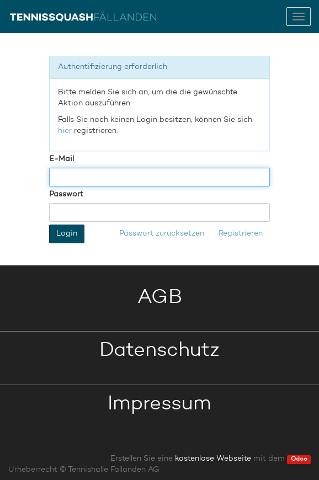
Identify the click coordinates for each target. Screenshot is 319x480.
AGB (159, 298)
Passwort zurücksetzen (161, 233)
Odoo (299, 459)
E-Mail (61, 159)
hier (65, 131)
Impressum (159, 404)
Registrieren (241, 233)
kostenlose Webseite (213, 458)
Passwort (66, 194)
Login (66, 233)
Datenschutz (159, 351)
